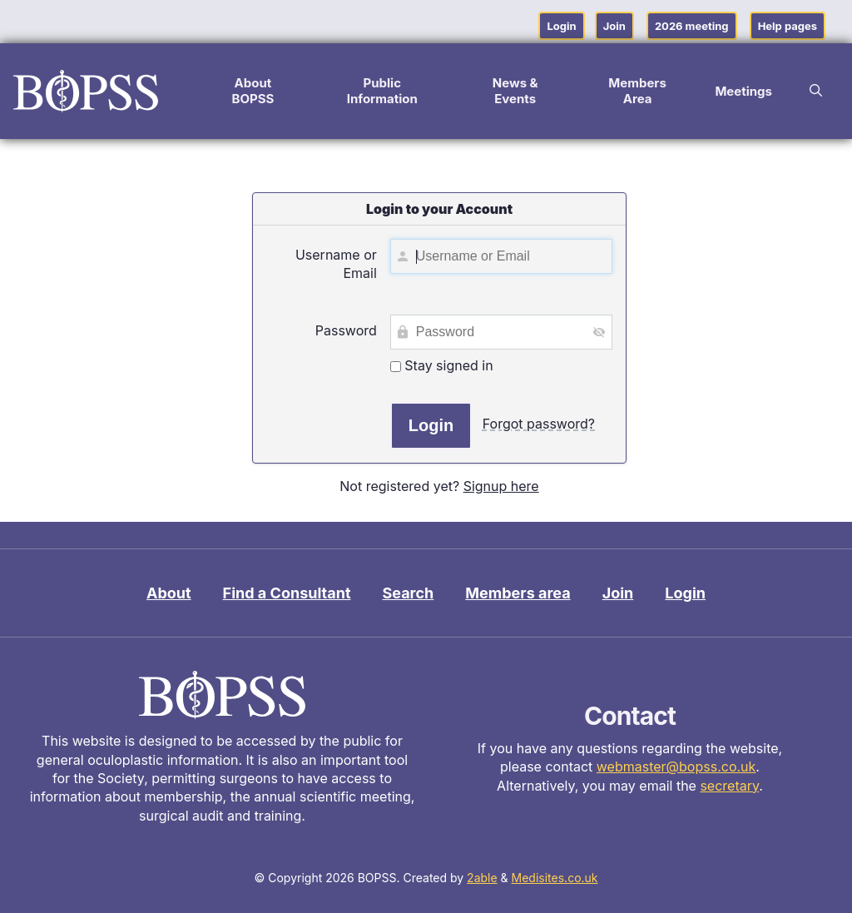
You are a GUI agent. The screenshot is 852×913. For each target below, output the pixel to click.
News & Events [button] (515, 91)
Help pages (787, 25)
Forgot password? (539, 423)
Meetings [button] (743, 91)
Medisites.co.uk (555, 878)
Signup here (501, 486)
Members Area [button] (637, 91)
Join (614, 25)
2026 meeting (692, 25)
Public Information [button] (382, 91)
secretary (729, 785)
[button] (816, 90)
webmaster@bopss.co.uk (676, 766)
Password (346, 330)
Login (561, 25)
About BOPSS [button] (252, 91)
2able (482, 878)
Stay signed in (441, 365)
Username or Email (336, 263)
